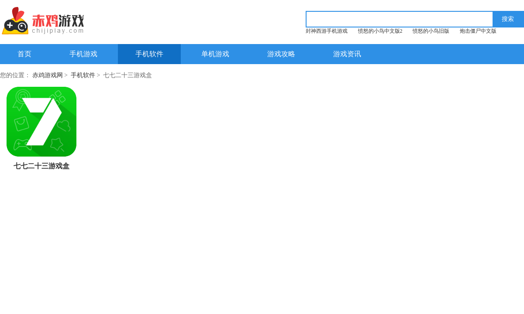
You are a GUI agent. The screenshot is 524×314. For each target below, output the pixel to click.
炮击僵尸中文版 (478, 31)
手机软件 (149, 54)
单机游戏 (215, 54)
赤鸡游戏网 (47, 75)
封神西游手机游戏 (327, 31)
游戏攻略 (281, 54)
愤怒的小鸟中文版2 (380, 31)
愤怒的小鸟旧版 (431, 31)
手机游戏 (83, 54)
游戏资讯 (347, 54)
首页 (24, 54)
